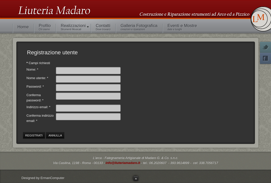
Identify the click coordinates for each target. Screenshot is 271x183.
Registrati (34, 135)
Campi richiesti (38, 63)
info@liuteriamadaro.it (123, 163)
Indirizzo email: (38, 107)
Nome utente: (37, 78)
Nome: (32, 69)
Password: (35, 86)
